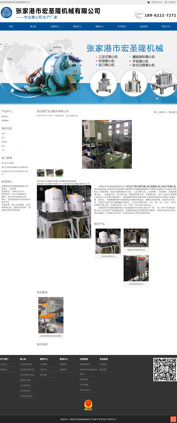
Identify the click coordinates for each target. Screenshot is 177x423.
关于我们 (122, 26)
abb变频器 (84, 379)
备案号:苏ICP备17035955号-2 (104, 419)
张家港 (4, 142)
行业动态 (43, 370)
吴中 (3, 138)
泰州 (3, 134)
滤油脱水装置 (25, 380)
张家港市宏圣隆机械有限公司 (88, 372)
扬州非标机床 (85, 364)
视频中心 (99, 26)
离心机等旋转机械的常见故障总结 (14, 167)
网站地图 (103, 370)
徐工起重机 (84, 385)
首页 (11, 26)
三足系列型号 (25, 385)
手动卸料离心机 (26, 364)
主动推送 (103, 364)
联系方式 (166, 26)
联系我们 (3, 370)
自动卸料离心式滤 (27, 375)
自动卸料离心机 (26, 396)
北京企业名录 (85, 390)
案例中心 (77, 26)
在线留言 (144, 26)
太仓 (3, 150)
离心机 (33, 26)
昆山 (3, 146)
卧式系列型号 (25, 391)
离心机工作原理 (7, 163)
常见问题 (43, 375)
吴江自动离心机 (71, 116)
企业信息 (3, 364)
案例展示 (5, 116)
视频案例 (5, 121)
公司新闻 (43, 364)
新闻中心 (55, 26)
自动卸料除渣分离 (27, 370)
